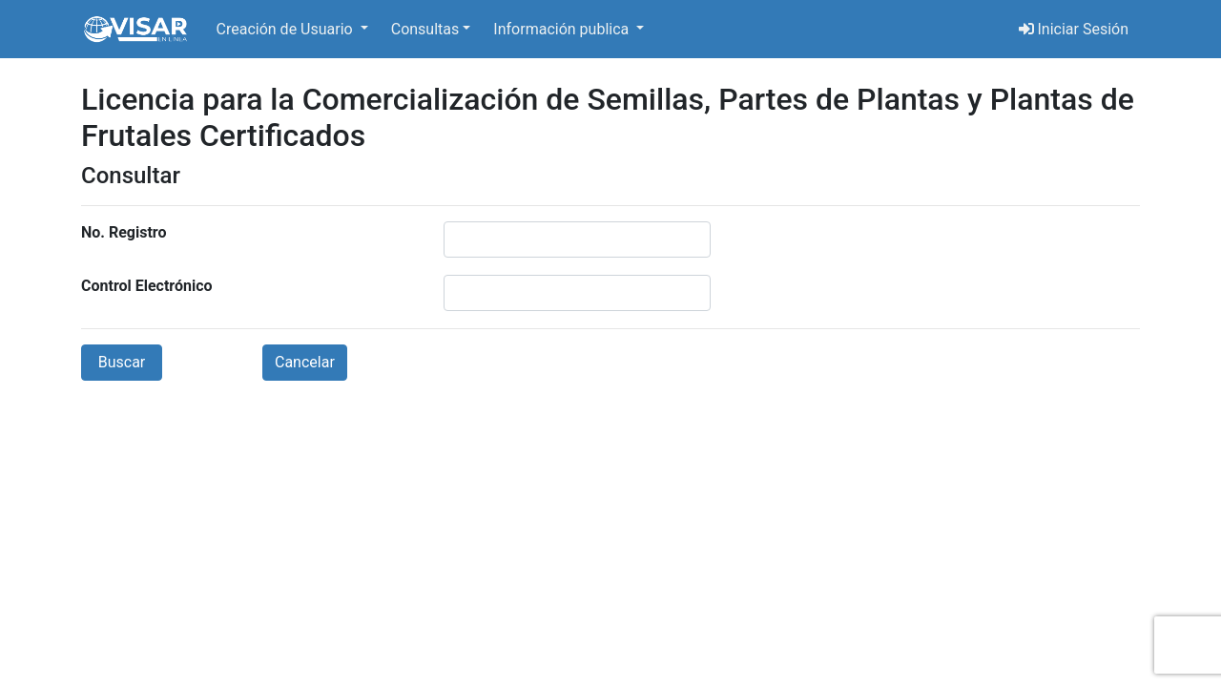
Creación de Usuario (287, 29)
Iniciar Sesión (1074, 29)
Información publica (562, 29)
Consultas (425, 29)
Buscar (122, 362)
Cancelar (305, 362)
